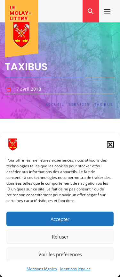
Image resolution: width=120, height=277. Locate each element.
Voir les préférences (60, 254)
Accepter (60, 219)
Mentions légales (42, 269)
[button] (110, 144)
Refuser (60, 236)
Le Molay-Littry (20, 13)
